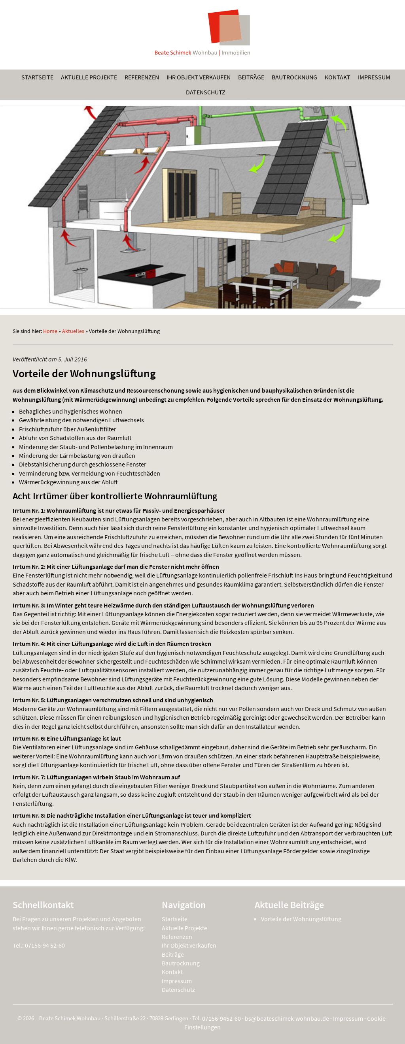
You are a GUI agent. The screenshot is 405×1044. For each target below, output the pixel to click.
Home (50, 331)
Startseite (37, 77)
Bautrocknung (294, 77)
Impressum (374, 77)
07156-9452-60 (221, 1018)
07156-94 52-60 (45, 945)
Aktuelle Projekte (89, 77)
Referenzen (142, 77)
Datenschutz (205, 92)
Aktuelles (73, 331)
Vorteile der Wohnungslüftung (301, 919)
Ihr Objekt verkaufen (199, 77)
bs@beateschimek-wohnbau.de (287, 1018)
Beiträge (251, 77)
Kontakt (337, 77)
